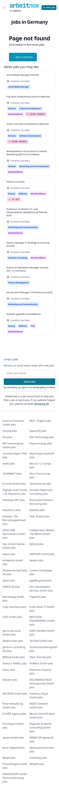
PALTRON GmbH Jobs (15, 693)
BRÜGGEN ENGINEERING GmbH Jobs (42, 620)
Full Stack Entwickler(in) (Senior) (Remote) (28, 96)
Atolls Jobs (9, 463)
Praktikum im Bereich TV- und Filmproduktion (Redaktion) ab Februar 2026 (26, 212)
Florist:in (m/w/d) (15, 181)
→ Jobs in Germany (23, 56)
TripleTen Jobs (38, 597)
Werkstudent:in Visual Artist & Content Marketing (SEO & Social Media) (26, 153)
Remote (12, 108)
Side (33, 326)
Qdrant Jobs (37, 544)
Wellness (23, 193)
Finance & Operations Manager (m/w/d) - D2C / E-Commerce (27, 269)
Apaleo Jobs (36, 560)
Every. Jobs (9, 669)
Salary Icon (27, 114)
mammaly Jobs (38, 757)
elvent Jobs (9, 554)
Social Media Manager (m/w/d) (22, 74)
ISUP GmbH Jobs (12, 617)
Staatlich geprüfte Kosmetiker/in (23, 314)
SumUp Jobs (10, 431)
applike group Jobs (41, 580)
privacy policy (39, 387)
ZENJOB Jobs (37, 764)
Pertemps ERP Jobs (14, 500)
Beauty (11, 193)
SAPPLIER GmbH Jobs (42, 554)
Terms (52, 387)
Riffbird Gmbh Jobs (14, 657)
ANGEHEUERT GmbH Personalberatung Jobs (15, 777)
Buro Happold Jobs (14, 747)
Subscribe (29, 381)
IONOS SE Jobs (11, 586)
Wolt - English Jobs (40, 421)
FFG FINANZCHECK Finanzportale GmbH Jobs (42, 683)
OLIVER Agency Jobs (14, 713)
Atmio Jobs (9, 580)
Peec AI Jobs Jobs (40, 516)
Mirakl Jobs (9, 757)
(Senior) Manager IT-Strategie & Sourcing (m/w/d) (27, 244)
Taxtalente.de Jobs (40, 483)
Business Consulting (17, 257)
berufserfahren (15, 114)
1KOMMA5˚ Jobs (12, 473)
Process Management (18, 282)
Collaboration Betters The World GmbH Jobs (42, 533)
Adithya (17, 10)
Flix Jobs (7, 437)
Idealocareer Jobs (13, 641)
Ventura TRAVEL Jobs (15, 663)
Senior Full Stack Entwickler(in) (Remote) (27, 123)
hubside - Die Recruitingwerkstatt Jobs (14, 520)
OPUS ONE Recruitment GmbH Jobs (14, 533)
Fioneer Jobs (10, 680)
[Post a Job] (49, 7)
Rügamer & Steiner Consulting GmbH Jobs (41, 727)
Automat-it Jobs (12, 510)
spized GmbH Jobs (13, 737)
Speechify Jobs (38, 431)
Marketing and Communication (34, 166)
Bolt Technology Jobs (42, 437)
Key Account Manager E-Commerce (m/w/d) (29, 292)
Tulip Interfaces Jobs (14, 607)
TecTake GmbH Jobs (41, 641)
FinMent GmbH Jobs (41, 663)
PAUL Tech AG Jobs (40, 657)
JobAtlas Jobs (37, 510)
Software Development (30, 108)
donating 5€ (41, 404)
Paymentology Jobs (41, 443)
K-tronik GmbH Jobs (14, 483)
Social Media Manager (18, 86)
